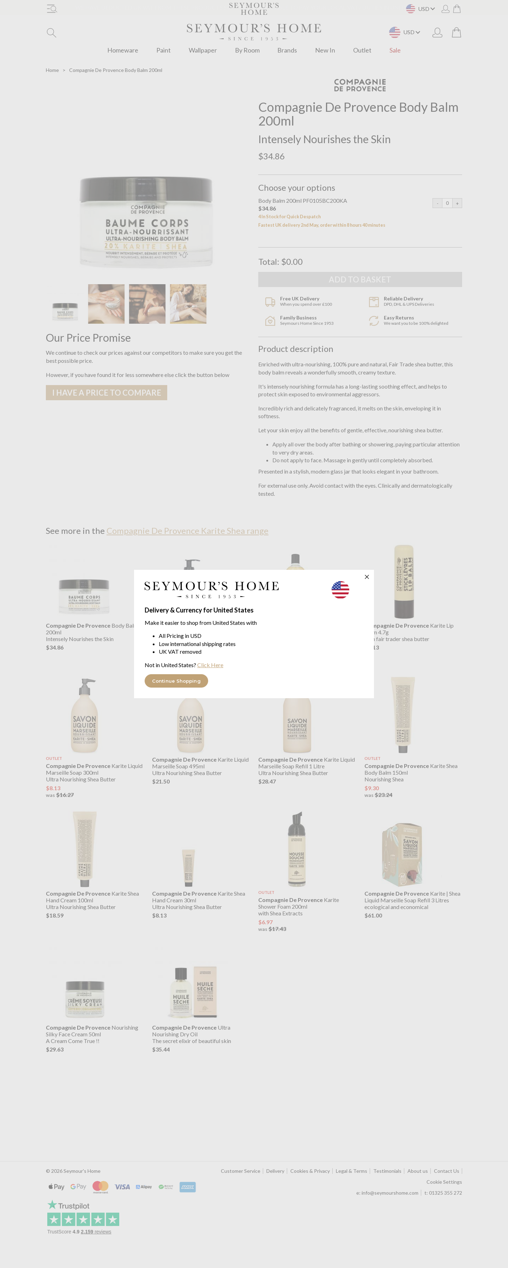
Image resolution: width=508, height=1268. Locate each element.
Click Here (210, 665)
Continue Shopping (176, 681)
